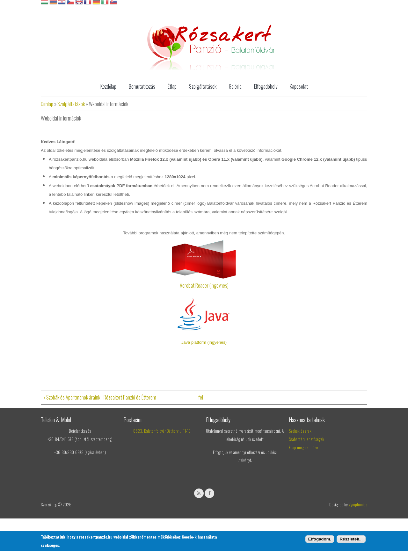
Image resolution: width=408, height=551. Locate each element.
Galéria (235, 86)
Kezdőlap (108, 86)
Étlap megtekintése (303, 447)
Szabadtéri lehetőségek (306, 439)
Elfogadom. (320, 539)
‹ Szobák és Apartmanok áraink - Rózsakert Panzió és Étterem (99, 397)
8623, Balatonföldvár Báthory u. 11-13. (162, 431)
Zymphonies (358, 504)
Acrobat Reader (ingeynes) (204, 285)
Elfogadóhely (265, 86)
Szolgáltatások (202, 86)
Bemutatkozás (142, 86)
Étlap (172, 86)
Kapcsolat (299, 86)
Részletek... (351, 539)
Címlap (47, 104)
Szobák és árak (300, 431)
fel (200, 397)
